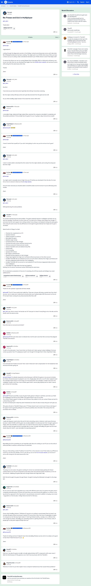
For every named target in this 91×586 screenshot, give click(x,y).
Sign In (87, 2)
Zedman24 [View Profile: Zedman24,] (69, 23)
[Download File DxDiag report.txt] (14, 28)
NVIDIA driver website (40, 62)
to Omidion (15, 346)
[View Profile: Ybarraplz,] (4, 13)
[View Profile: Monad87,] (4, 215)
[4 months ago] (77, 44)
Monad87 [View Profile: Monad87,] (8, 214)
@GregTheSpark (7, 377)
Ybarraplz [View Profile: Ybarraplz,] (9, 12)
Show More (76, 74)
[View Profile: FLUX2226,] (4, 466)
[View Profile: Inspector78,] (4, 347)
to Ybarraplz (26, 41)
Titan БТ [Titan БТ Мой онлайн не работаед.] (69, 28)
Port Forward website (41, 452)
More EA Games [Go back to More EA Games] (13, 6)
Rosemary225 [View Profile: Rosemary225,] (9, 106)
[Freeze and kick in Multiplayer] (9, 14)
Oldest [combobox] (57, 37)
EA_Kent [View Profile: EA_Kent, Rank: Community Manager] (8, 41)
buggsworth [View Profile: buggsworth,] (9, 486)
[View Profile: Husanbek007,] (65, 29)
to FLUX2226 (16, 486)
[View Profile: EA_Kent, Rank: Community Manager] (4, 42)
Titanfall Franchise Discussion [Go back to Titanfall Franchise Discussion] (24, 6)
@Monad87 (6, 292)
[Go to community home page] (8, 2)
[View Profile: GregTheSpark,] (4, 124)
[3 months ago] (76, 23)
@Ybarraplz (6, 45)
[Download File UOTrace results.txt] (37, 276)
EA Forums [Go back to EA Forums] (3, 6)
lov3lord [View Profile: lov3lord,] (69, 69)
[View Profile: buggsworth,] (4, 487)
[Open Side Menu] (1, 2)
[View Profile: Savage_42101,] (65, 38)
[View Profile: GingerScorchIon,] (4, 563)
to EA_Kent (14, 79)
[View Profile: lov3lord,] (65, 62)
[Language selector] (71, 2)
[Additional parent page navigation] (7, 6)
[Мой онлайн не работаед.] (77, 30)
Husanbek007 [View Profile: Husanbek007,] (70, 32)
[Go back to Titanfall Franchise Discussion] (28, 576)
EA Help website (27, 182)
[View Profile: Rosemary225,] (4, 107)
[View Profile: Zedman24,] (65, 16)
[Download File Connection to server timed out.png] (22, 276)
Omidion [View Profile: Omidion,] (8, 333)
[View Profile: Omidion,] (4, 333)
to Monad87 (25, 284)
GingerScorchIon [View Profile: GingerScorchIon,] (10, 562)
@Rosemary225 (7, 128)
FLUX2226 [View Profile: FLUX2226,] (9, 466)
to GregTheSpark (15, 373)
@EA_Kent (5, 21)
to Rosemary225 (18, 124)
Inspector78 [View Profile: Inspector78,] (9, 346)
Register (82, 2)
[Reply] (55, 32)
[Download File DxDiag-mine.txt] (49, 276)
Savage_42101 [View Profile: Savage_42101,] (70, 43)
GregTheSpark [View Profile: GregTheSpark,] (10, 124)
